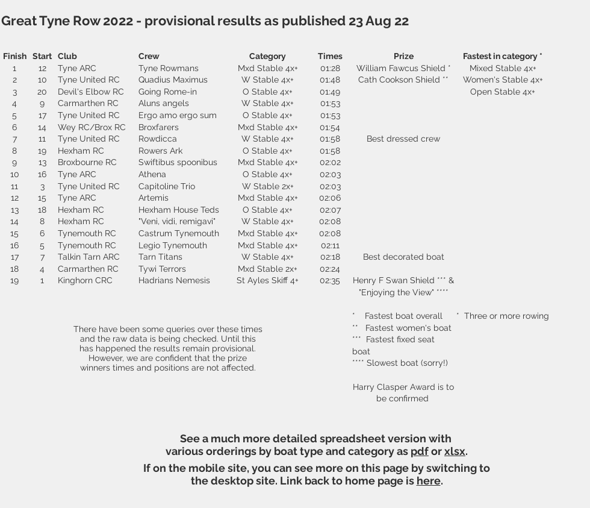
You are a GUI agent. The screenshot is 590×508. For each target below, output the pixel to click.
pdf (420, 451)
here (429, 480)
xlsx (454, 451)
